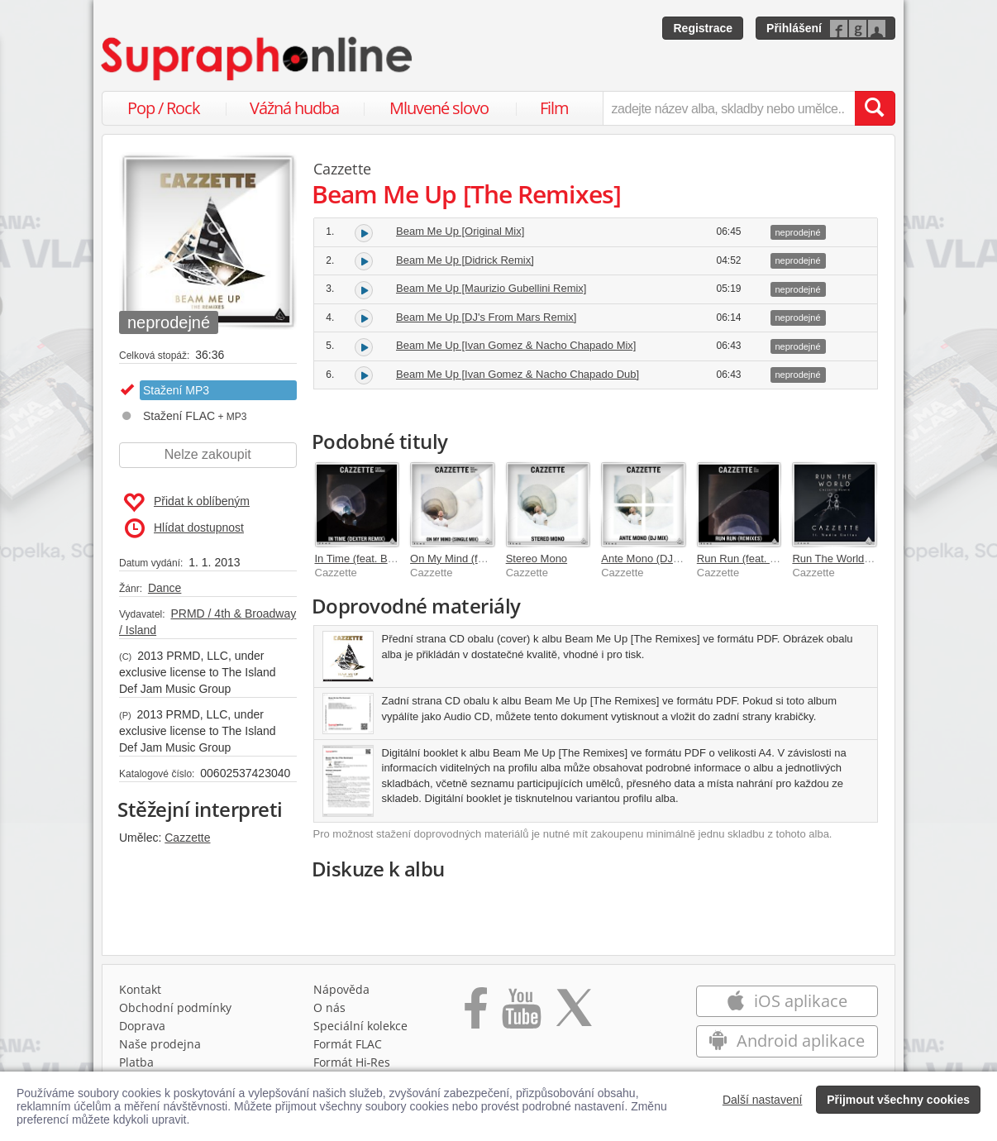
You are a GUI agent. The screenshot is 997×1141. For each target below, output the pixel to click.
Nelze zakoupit (208, 454)
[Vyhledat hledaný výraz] (874, 108)
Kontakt (140, 989)
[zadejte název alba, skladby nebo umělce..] (729, 108)
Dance (164, 587)
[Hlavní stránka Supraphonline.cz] (258, 58)
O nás (329, 1007)
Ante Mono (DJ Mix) (648, 558)
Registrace (702, 28)
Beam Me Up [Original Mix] (460, 231)
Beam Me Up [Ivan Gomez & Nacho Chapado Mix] (516, 345)
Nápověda (341, 989)
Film (554, 108)
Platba (136, 1062)
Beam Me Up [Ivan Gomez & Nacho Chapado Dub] (517, 374)
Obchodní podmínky (175, 1007)
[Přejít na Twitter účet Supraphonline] (573, 1014)
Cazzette (187, 837)
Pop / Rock (163, 108)
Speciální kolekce (360, 1026)
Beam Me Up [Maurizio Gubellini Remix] (491, 288)
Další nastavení (763, 1099)
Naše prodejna (160, 1044)
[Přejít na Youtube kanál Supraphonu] (520, 1014)
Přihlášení (794, 28)
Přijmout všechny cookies (898, 1099)
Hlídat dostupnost (184, 528)
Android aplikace (786, 1040)
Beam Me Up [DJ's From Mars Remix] (486, 317)
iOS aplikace (786, 1001)
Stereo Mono (536, 558)
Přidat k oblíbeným (186, 503)
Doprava (142, 1026)
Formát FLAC (347, 1044)
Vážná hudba (294, 108)
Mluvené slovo (439, 108)
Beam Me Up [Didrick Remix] (465, 260)
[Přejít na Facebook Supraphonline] (476, 1014)
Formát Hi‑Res (352, 1062)
